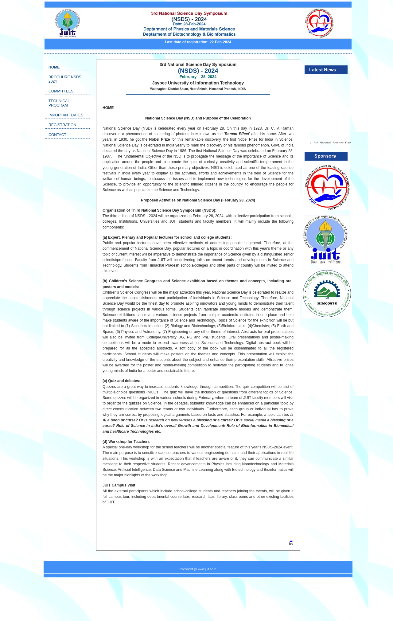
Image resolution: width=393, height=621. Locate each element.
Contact (57, 135)
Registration (62, 125)
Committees (61, 91)
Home (54, 67)
